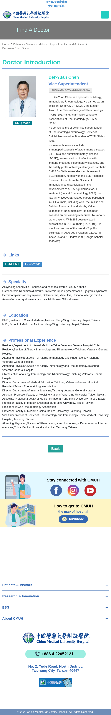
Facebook (56, 490)
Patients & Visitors (17, 585)
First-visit (12, 264)
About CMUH (12, 618)
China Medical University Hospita (55, 638)
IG (73, 490)
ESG (5, 607)
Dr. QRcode (22, 123)
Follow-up (32, 264)
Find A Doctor (76, 44)
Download (75, 519)
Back (55, 449)
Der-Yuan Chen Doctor (16, 48)
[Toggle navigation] (105, 15)
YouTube (90, 490)
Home (6, 44)
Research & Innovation (20, 596)
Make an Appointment (52, 44)
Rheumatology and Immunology (70, 90)
